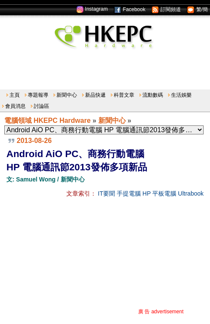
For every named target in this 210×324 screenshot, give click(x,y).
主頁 (14, 95)
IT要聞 (106, 193)
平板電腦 (164, 193)
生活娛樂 (181, 95)
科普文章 (124, 95)
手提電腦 (129, 193)
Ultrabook (191, 193)
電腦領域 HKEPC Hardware (47, 120)
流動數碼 (152, 95)
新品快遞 (95, 95)
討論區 (41, 106)
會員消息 (15, 106)
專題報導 (38, 95)
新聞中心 (66, 95)
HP (146, 193)
